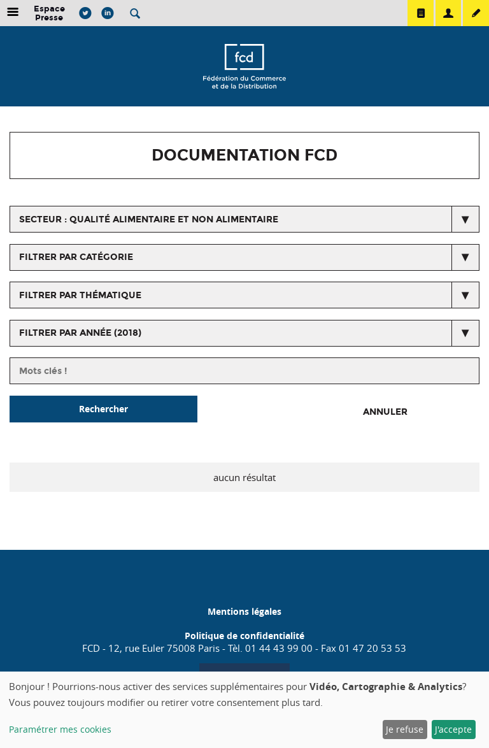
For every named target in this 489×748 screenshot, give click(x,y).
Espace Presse (49, 13)
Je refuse (404, 729)
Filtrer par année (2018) (80, 332)
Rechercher (103, 409)
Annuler (385, 411)
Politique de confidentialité (244, 635)
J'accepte (453, 729)
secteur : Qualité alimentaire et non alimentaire (148, 219)
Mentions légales (244, 611)
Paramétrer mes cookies (60, 729)
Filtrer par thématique (80, 295)
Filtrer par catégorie (76, 257)
